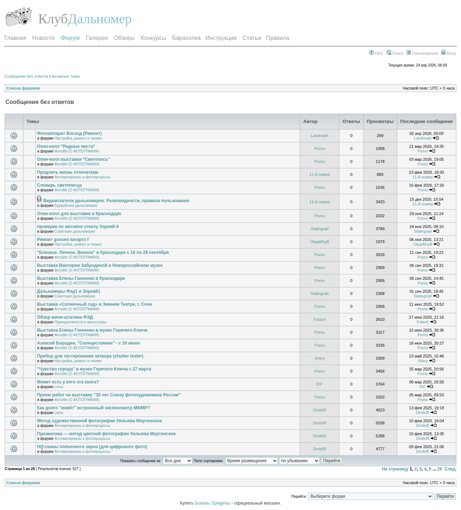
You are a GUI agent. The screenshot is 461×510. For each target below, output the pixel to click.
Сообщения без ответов (26, 76)
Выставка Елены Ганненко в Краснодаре (81, 278)
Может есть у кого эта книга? (68, 381)
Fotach (320, 319)
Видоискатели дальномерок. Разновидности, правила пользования (116, 200)
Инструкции (220, 38)
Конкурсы (153, 38)
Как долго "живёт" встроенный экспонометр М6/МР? (93, 407)
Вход (448, 53)
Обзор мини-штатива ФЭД (65, 317)
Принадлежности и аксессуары (80, 322)
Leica (58, 387)
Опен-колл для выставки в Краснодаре (79, 213)
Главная (15, 38)
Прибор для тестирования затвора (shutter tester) (90, 356)
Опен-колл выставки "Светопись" (73, 159)
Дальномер (100, 18)
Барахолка (186, 38)
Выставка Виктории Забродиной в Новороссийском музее (100, 265)
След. (450, 469)
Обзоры (124, 38)
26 (439, 469)
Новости (43, 38)
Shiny (320, 358)
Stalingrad (320, 229)
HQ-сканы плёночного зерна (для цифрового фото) (92, 446)
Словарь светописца (59, 185)
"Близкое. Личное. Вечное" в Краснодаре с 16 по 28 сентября (103, 252)
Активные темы (66, 76)
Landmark (319, 135)
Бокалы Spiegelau (213, 503)
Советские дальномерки (74, 231)
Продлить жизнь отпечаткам (67, 172)
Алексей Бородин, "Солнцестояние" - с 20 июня (88, 343)
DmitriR (319, 410)
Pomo (319, 148)
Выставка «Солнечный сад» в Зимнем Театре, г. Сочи (94, 304)
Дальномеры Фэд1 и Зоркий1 (68, 291)
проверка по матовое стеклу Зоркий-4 (78, 226)
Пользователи (422, 53)
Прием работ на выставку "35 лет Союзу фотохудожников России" (109, 394)
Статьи (252, 38)
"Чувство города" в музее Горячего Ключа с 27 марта (94, 369)
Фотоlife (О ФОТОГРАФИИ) (76, 151)
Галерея (97, 38)
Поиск (395, 53)
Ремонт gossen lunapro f (63, 239)
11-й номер (319, 174)
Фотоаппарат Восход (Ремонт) (69, 133)
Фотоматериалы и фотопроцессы (82, 177)
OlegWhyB (319, 242)
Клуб (53, 18)
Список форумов (23, 88)
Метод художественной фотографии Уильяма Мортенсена (99, 420)
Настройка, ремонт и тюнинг (78, 138)
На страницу (395, 469)
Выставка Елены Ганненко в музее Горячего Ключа (92, 330)
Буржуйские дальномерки (75, 206)
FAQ (375, 53)
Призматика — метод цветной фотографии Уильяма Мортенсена (106, 433)
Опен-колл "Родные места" (66, 146)
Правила (278, 38)
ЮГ (320, 384)
